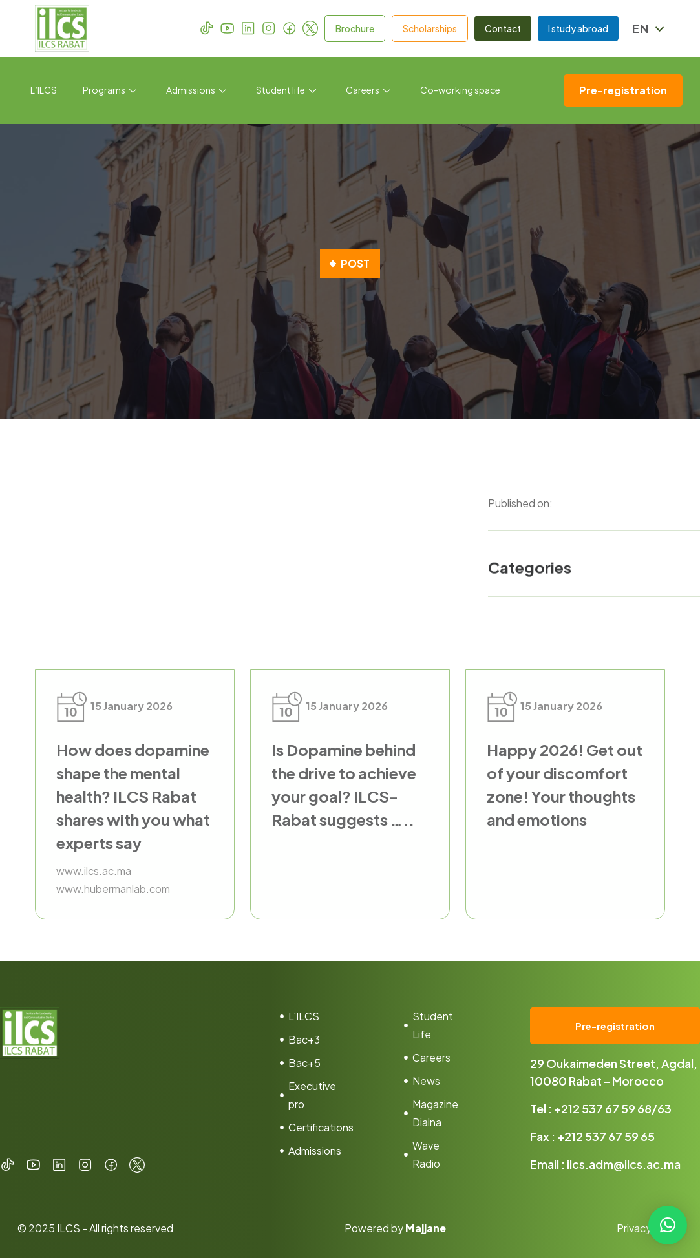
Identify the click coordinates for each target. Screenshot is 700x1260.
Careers (368, 90)
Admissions (196, 90)
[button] (667, 1225)
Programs (109, 90)
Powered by (395, 1230)
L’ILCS (43, 90)
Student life (286, 90)
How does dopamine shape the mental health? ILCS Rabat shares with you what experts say (133, 796)
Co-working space (460, 90)
